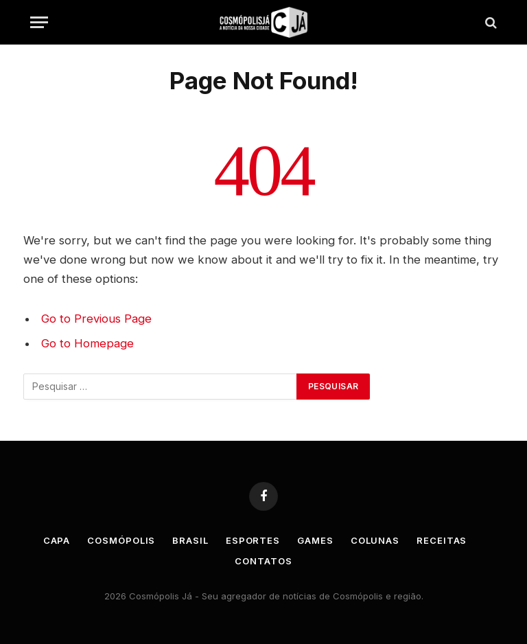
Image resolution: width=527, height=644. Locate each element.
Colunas (375, 540)
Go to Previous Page (96, 318)
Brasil (190, 540)
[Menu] (39, 22)
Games (315, 540)
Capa (57, 540)
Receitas (442, 540)
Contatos (263, 560)
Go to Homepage (87, 343)
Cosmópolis (121, 540)
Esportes (253, 540)
